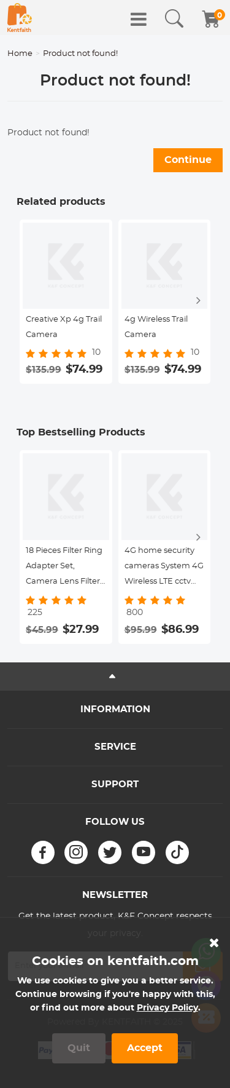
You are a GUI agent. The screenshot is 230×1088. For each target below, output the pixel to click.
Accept (145, 1048)
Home (20, 54)
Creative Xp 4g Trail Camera (64, 327)
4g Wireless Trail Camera (156, 327)
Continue (188, 160)
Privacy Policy (167, 1008)
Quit (78, 1048)
